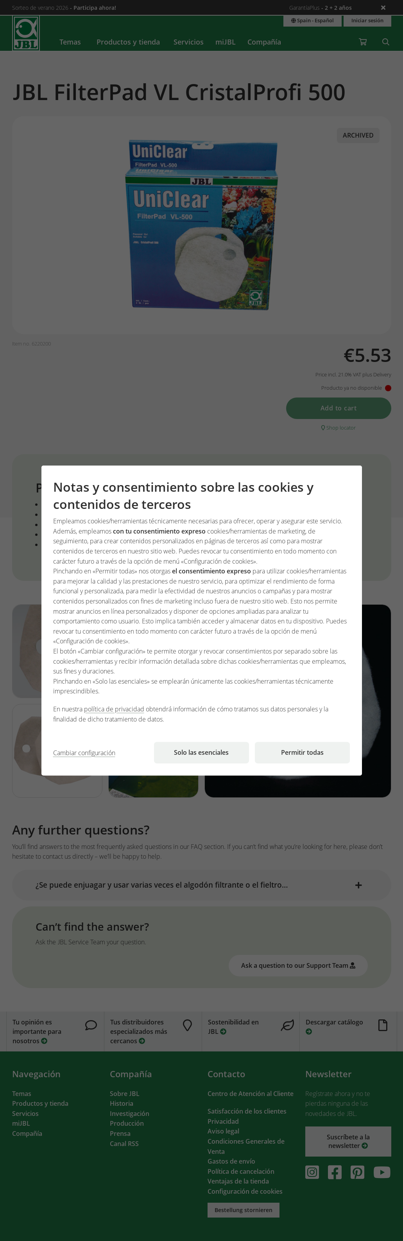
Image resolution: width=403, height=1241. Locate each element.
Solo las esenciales (201, 752)
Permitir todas (302, 752)
